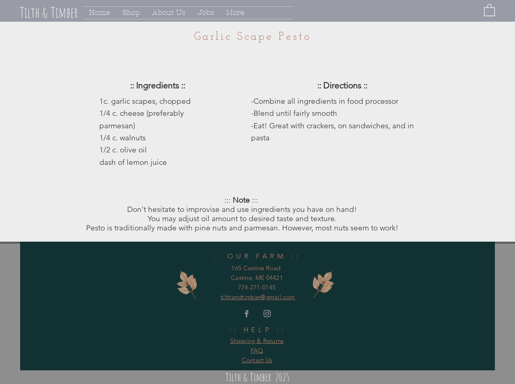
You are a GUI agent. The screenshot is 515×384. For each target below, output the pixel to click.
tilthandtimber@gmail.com (257, 297)
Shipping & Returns (256, 341)
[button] (489, 9)
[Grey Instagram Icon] (267, 313)
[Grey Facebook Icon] (246, 313)
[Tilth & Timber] (67, 12)
